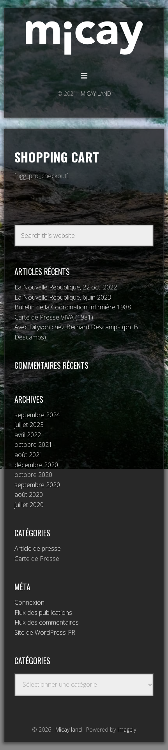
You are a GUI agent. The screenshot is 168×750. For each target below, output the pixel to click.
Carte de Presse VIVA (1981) (53, 317)
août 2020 (28, 494)
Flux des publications (43, 612)
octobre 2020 (33, 474)
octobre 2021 (33, 444)
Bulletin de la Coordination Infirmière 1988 (72, 307)
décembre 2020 (36, 465)
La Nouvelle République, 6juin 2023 (62, 297)
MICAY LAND (96, 93)
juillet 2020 (29, 504)
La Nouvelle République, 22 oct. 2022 (65, 287)
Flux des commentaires (46, 622)
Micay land (84, 38)
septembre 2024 (37, 415)
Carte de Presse (36, 558)
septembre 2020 (37, 484)
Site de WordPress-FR (44, 632)
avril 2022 (27, 434)
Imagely (126, 729)
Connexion (29, 602)
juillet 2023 (29, 424)
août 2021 (28, 454)
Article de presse (37, 548)
